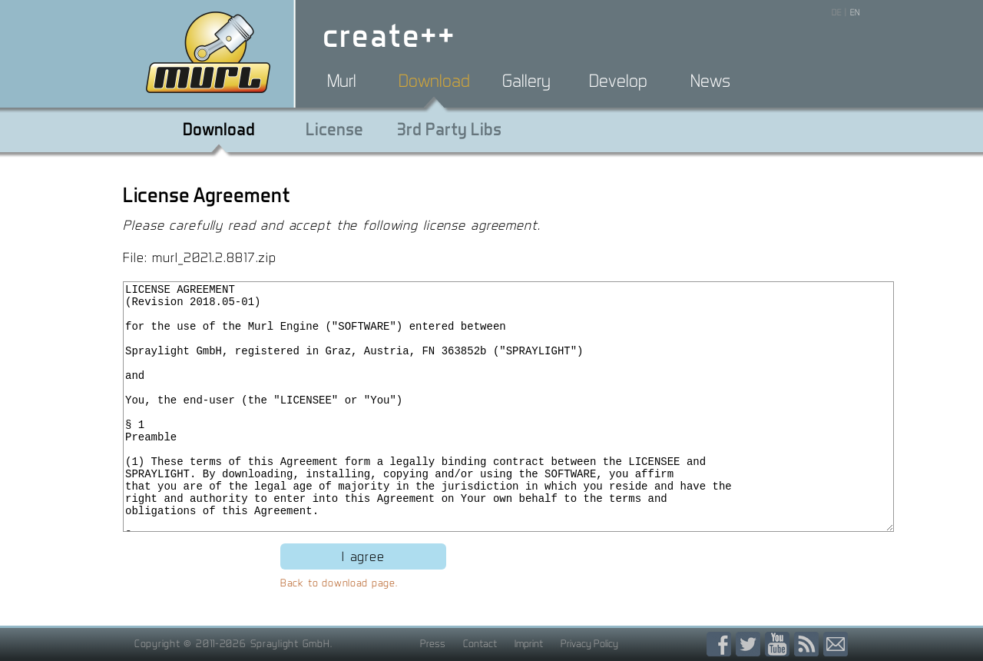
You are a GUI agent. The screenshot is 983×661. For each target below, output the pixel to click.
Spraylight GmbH (290, 643)
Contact (480, 643)
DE (837, 12)
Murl (341, 80)
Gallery (526, 80)
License (334, 129)
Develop (618, 80)
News (710, 80)
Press (432, 643)
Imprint (529, 643)
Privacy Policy (589, 643)
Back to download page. (339, 582)
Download (434, 80)
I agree (363, 556)
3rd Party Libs (449, 129)
